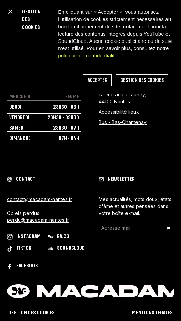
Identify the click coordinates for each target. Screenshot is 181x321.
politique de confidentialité (88, 55)
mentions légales (152, 313)
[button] (10, 12)
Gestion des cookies (31, 313)
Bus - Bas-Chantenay (123, 122)
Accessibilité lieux (119, 112)
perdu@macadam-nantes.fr (38, 220)
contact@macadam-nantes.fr (39, 199)
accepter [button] (97, 80)
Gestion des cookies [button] (142, 80)
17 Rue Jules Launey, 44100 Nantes (122, 98)
